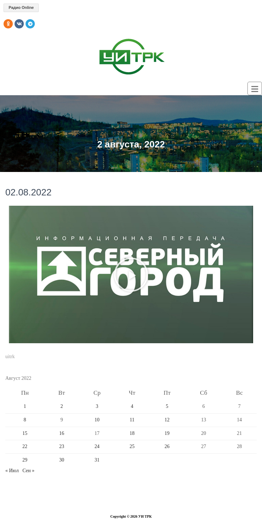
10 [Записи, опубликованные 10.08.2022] (96, 419)
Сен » (28, 470)
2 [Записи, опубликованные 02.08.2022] (61, 406)
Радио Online (21, 7)
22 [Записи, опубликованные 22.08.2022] (24, 446)
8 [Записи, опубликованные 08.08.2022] (25, 419)
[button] (131, 274)
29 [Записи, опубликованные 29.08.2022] (24, 460)
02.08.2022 (28, 192)
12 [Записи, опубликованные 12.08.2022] (167, 419)
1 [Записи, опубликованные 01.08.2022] (25, 406)
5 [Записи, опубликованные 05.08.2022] (167, 406)
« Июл (12, 470)
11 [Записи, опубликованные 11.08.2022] (132, 419)
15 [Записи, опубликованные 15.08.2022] (24, 433)
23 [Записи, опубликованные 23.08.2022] (61, 446)
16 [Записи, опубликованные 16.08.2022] (61, 433)
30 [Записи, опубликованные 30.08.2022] (61, 460)
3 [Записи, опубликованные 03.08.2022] (97, 406)
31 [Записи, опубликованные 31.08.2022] (96, 460)
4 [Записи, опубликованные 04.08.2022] (132, 406)
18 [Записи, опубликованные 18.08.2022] (132, 433)
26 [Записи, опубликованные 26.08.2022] (167, 446)
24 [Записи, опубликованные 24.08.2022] (96, 446)
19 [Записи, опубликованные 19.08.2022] (167, 433)
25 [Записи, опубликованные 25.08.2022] (132, 446)
